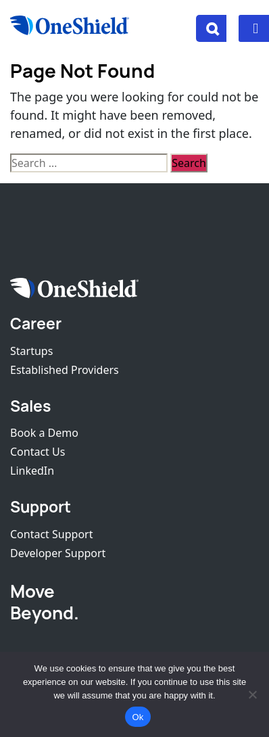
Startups (31, 350)
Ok (137, 717)
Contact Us (37, 451)
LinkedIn (32, 470)
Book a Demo (44, 432)
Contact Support (51, 534)
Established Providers (64, 369)
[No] (252, 694)
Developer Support (57, 553)
